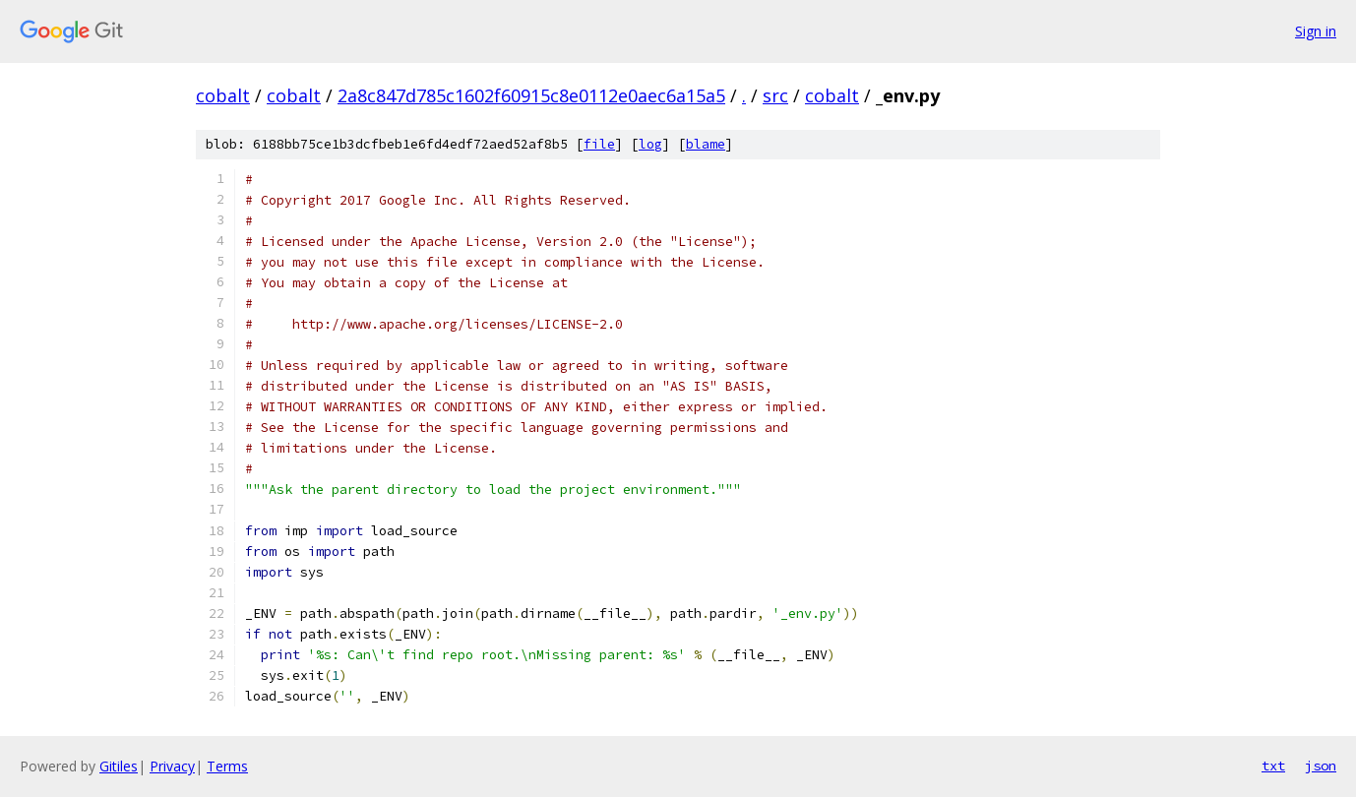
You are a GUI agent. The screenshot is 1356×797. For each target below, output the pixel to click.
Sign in (1315, 31)
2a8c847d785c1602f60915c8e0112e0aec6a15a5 (531, 95)
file (599, 144)
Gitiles (118, 766)
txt (1273, 765)
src (775, 95)
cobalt (223, 95)
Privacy (172, 766)
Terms (227, 766)
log (650, 144)
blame (705, 144)
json (1320, 765)
